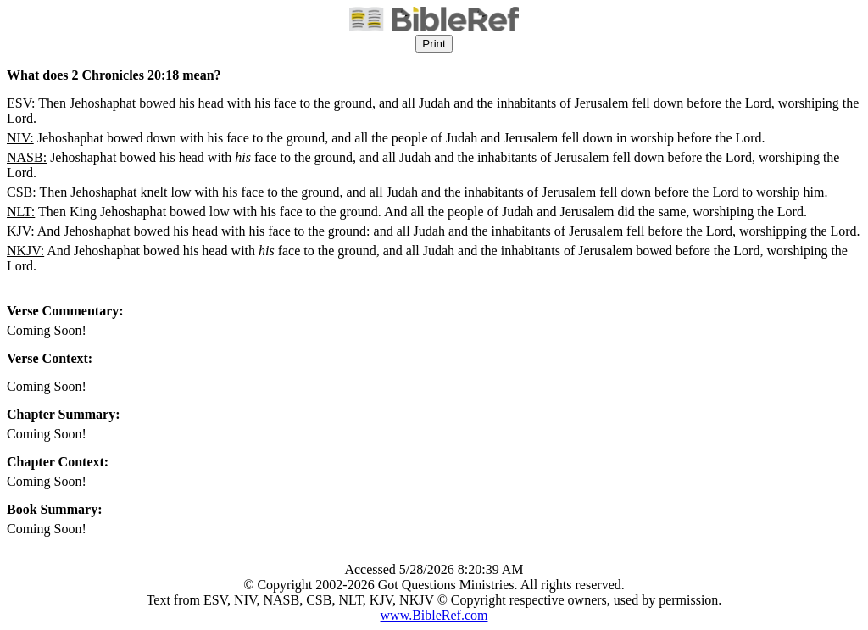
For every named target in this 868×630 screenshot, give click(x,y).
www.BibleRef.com (434, 615)
